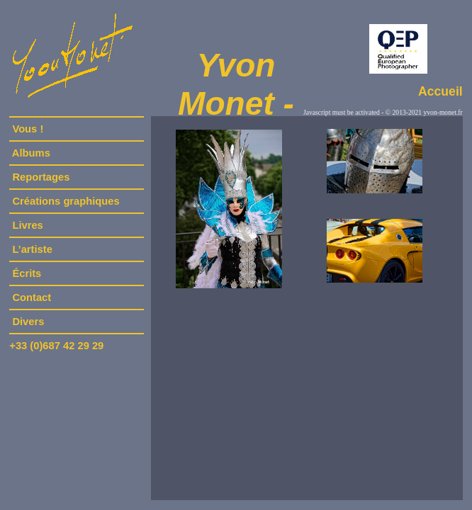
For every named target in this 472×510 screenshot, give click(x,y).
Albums (31, 153)
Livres (27, 225)
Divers (28, 321)
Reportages (40, 177)
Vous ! (27, 129)
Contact (31, 297)
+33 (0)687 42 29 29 (56, 345)
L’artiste (32, 249)
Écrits (26, 273)
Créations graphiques (65, 201)
